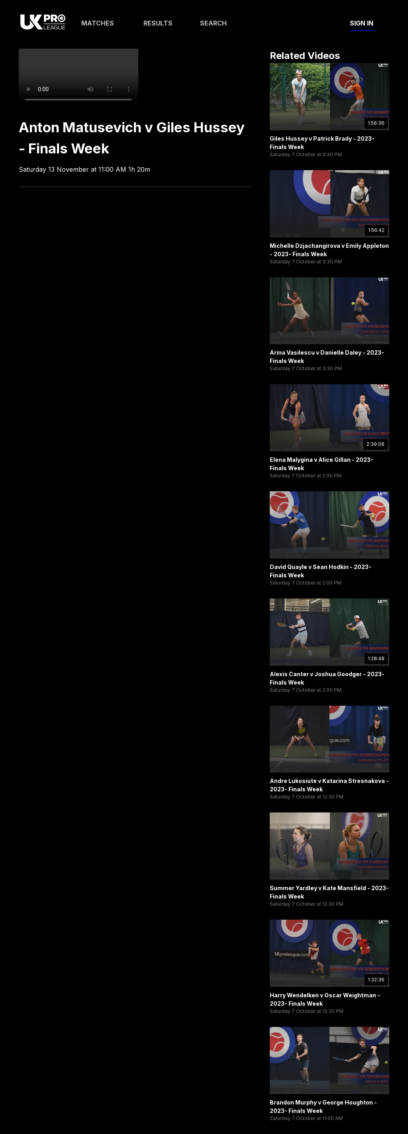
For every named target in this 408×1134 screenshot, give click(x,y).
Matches (97, 23)
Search (213, 23)
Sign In (361, 23)
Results (158, 23)
